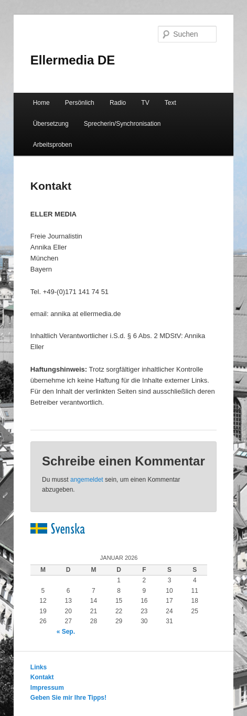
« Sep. (66, 631)
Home (41, 102)
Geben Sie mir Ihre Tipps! (68, 697)
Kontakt (42, 677)
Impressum (47, 687)
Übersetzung (51, 123)
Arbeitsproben (52, 144)
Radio (118, 102)
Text (170, 102)
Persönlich (79, 102)
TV (145, 102)
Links (38, 667)
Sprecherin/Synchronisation (122, 123)
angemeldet (86, 479)
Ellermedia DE (72, 60)
